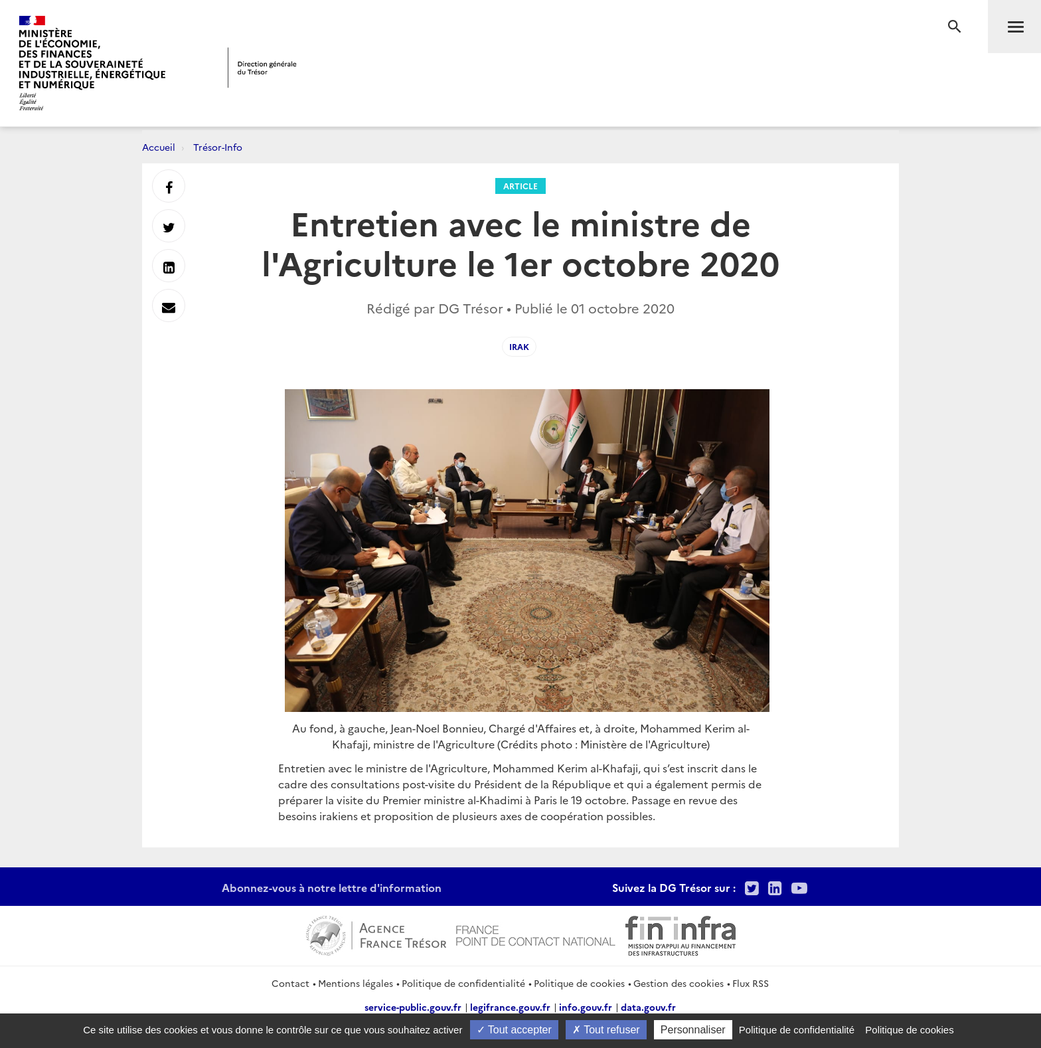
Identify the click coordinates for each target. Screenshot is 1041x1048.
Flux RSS (750, 983)
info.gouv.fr (585, 1006)
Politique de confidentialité (463, 983)
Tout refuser (606, 1029)
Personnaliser (693, 1029)
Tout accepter (514, 1029)
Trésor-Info (217, 146)
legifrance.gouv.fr (510, 1006)
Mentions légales (355, 983)
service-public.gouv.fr (412, 1006)
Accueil (158, 146)
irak (519, 346)
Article (520, 185)
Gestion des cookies (678, 983)
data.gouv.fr (648, 1006)
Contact (290, 983)
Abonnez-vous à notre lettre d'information (331, 887)
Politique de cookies (579, 983)
